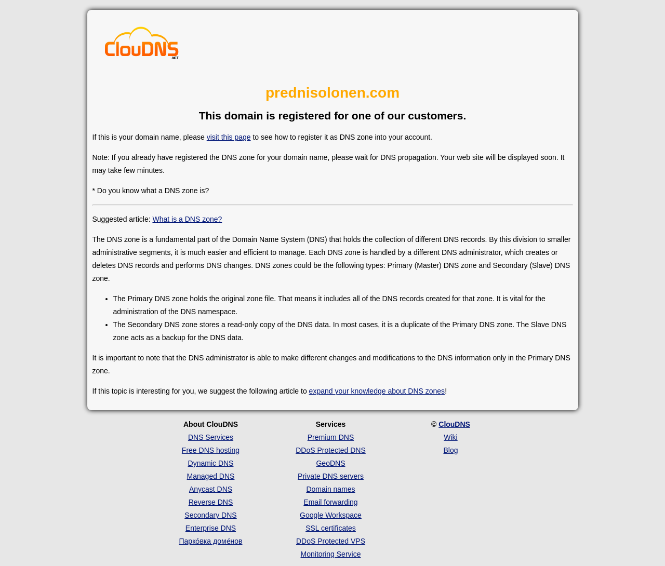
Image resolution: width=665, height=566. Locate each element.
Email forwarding (330, 502)
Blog (450, 450)
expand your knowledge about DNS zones (377, 391)
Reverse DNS (211, 502)
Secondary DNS (210, 515)
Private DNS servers (331, 476)
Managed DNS (211, 476)
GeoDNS (330, 463)
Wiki (450, 437)
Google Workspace (331, 515)
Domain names (330, 489)
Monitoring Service (331, 554)
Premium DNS (331, 437)
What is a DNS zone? (187, 219)
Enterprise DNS (210, 528)
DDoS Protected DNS (331, 450)
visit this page (229, 137)
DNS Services (210, 437)
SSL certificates (330, 528)
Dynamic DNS (211, 463)
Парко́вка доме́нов (211, 541)
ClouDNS (454, 424)
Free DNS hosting (211, 450)
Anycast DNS (210, 489)
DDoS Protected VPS (330, 541)
